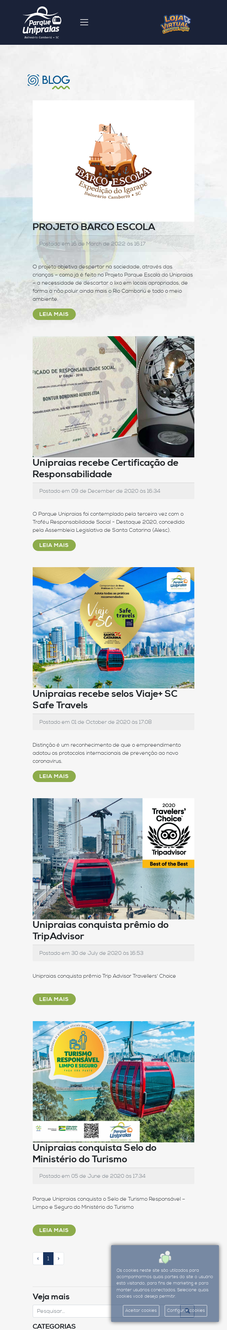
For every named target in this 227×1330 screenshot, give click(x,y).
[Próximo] (58, 1258)
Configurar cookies (186, 1310)
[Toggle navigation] (84, 22)
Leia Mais (54, 314)
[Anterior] (38, 1258)
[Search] (107, 1311)
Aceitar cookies (141, 1310)
